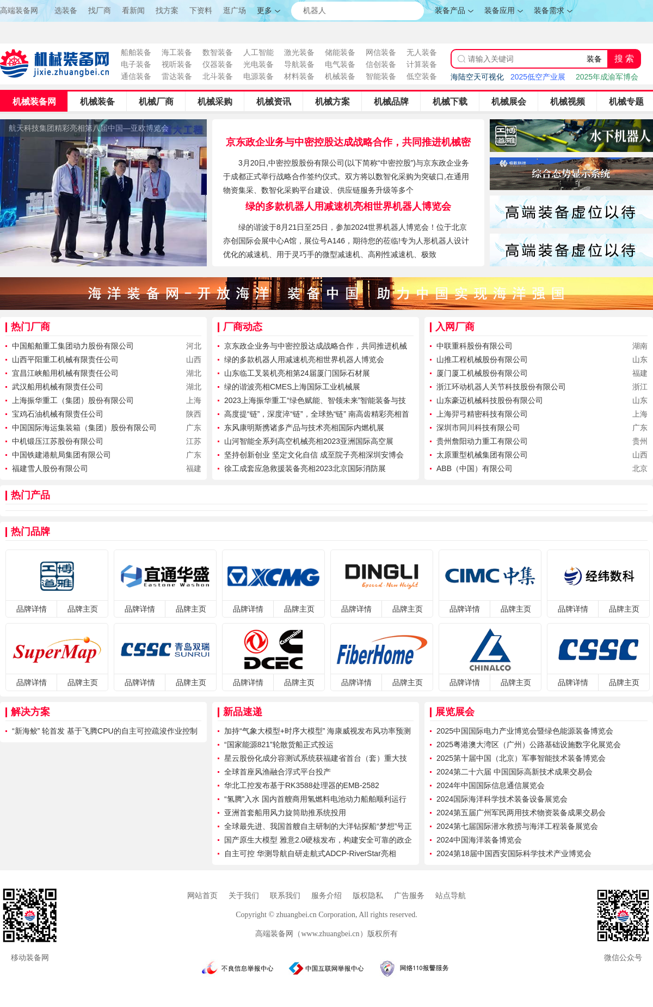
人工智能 (258, 52)
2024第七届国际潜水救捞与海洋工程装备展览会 (517, 826)
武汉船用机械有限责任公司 (57, 386)
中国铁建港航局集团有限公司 (61, 454)
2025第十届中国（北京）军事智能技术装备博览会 (521, 758)
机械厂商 (156, 101)
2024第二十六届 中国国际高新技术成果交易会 (514, 771)
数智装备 (217, 52)
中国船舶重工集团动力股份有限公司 (73, 345)
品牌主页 (82, 609)
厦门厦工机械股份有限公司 (482, 373)
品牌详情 (31, 609)
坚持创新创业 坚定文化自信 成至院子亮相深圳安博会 (314, 454)
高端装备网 (19, 10)
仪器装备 (217, 64)
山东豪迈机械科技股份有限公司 (489, 400)
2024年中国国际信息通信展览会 (490, 785)
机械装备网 (34, 101)
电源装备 (258, 76)
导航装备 (299, 64)
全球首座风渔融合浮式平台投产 (277, 771)
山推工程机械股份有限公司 (482, 359)
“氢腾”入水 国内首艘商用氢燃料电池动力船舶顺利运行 (315, 799)
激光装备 (299, 52)
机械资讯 (273, 101)
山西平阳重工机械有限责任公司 (65, 359)
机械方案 (332, 101)
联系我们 (285, 896)
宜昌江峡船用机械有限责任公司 (65, 373)
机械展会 (508, 101)
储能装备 (340, 52)
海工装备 (177, 52)
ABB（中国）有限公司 (474, 468)
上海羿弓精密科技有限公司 (482, 414)
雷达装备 (177, 76)
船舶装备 (136, 52)
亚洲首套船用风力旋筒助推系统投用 (285, 812)
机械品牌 (391, 101)
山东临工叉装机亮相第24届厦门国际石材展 (297, 373)
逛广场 (234, 11)
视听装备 (177, 64)
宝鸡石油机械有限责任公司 (57, 414)
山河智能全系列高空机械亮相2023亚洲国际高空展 (308, 441)
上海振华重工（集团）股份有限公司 (73, 400)
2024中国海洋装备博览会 (479, 839)
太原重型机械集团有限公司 (482, 454)
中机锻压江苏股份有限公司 (57, 441)
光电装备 (258, 64)
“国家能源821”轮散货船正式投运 (279, 744)
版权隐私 (368, 896)
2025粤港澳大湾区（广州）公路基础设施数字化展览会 (528, 744)
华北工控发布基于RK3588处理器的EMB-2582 (301, 785)
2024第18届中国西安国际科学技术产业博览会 (514, 853)
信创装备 (381, 64)
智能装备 (381, 76)
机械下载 (450, 101)
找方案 (167, 11)
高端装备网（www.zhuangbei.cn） (311, 934)
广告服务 (409, 896)
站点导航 (450, 896)
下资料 (200, 11)
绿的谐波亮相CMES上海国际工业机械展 (292, 386)
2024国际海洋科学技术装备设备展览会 (502, 799)
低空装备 (421, 76)
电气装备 (340, 64)
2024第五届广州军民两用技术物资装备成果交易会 (521, 812)
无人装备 (421, 52)
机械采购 (215, 101)
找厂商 (99, 11)
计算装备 (421, 64)
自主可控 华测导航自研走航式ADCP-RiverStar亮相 (310, 853)
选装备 (65, 11)
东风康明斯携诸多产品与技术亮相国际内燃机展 (304, 427)
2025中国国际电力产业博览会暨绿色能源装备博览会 (524, 731)
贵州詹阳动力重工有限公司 (482, 441)
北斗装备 (217, 76)
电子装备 (136, 64)
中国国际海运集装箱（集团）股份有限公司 (84, 427)
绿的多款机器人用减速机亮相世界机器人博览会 (348, 206)
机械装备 (340, 76)
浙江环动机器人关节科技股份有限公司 (501, 386)
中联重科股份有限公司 (474, 345)
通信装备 (136, 76)
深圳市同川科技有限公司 (478, 427)
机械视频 (567, 101)
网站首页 (202, 896)
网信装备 (381, 52)
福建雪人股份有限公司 (50, 468)
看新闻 (133, 11)
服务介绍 (326, 896)
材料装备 (299, 76)
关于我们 (244, 896)
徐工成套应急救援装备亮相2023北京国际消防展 (305, 468)
